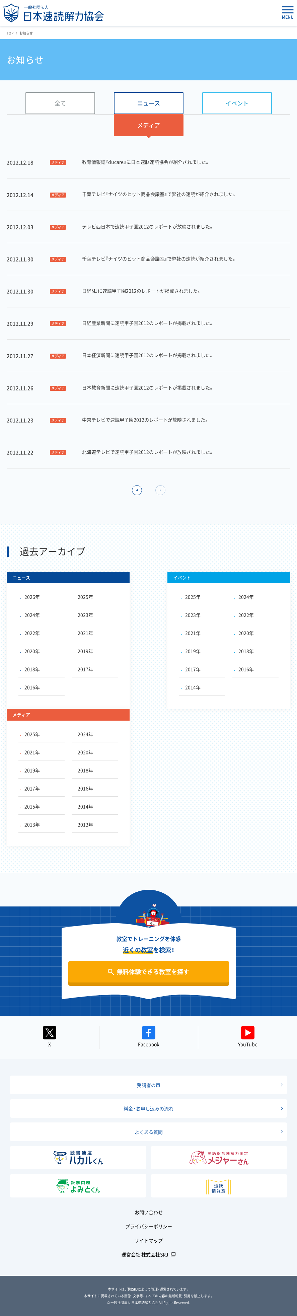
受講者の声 (148, 1085)
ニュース (148, 103)
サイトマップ (149, 1240)
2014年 (191, 687)
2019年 (83, 651)
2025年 (83, 596)
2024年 (30, 614)
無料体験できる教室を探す (153, 971)
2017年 (83, 669)
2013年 (30, 824)
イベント (237, 103)
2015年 (30, 806)
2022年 (30, 633)
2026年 (30, 596)
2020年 (30, 651)
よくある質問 (149, 1131)
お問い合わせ (149, 1212)
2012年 (83, 824)
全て (60, 103)
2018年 (30, 669)
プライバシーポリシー (148, 1226)
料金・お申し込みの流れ (148, 1108)
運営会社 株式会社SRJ (145, 1254)
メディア (148, 125)
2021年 (83, 633)
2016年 (30, 687)
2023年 (83, 614)
